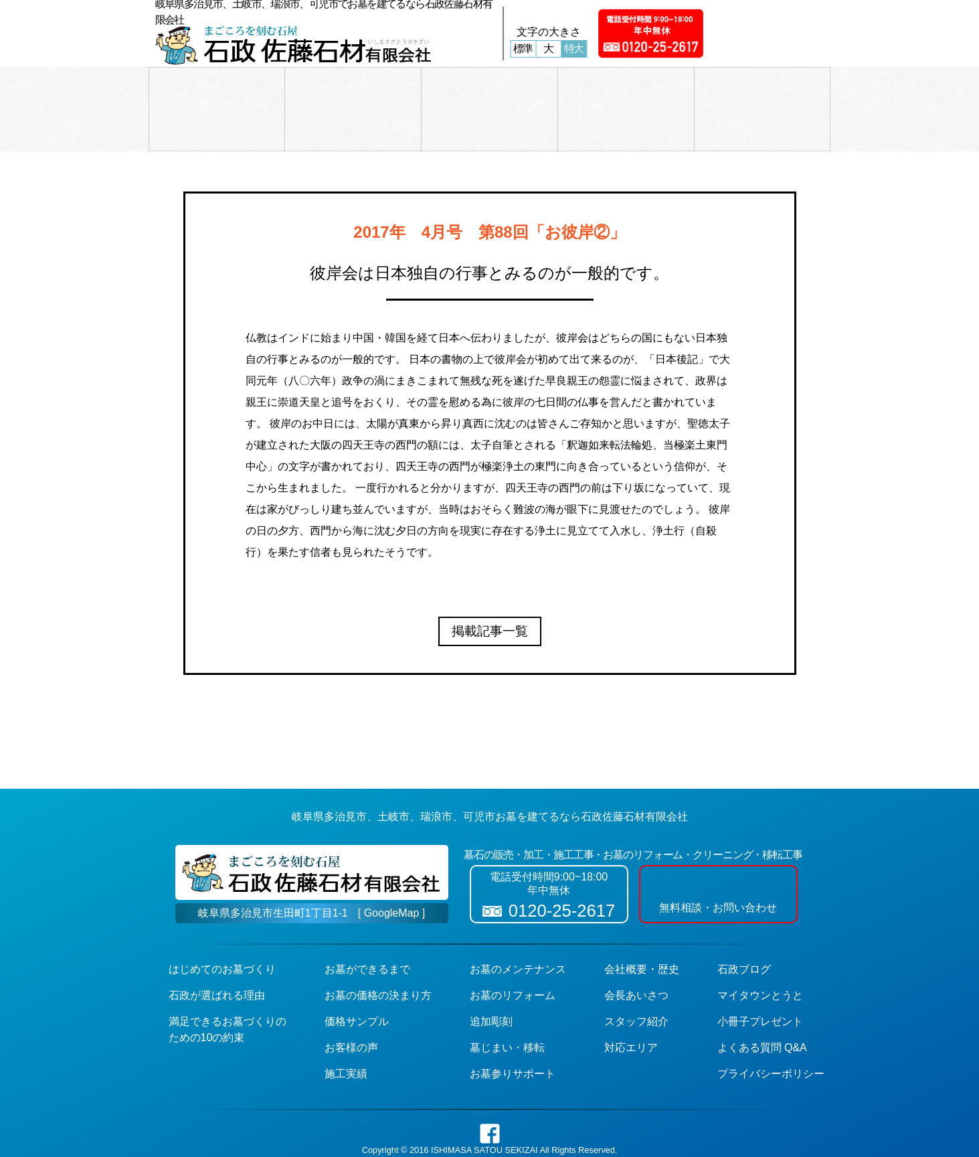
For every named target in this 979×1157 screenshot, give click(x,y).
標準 (523, 48)
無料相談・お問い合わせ (718, 893)
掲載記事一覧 (490, 631)
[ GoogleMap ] (392, 913)
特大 (574, 48)
